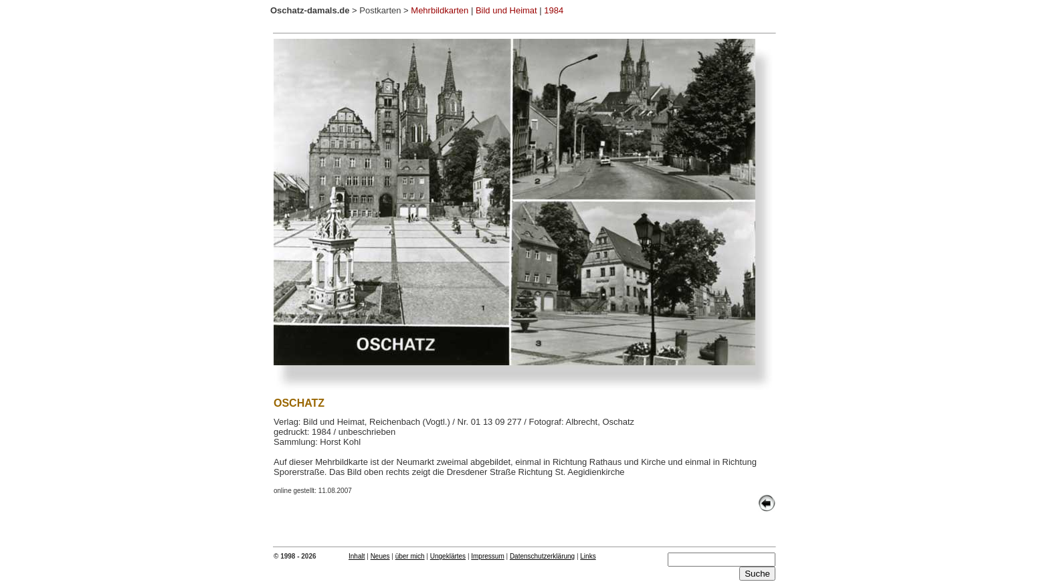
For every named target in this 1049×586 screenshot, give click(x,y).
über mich (410, 556)
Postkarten (380, 10)
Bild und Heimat (506, 10)
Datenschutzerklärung (542, 556)
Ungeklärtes (448, 556)
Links (587, 556)
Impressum (487, 556)
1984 (553, 10)
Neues (380, 556)
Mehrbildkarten (439, 10)
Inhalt (357, 556)
